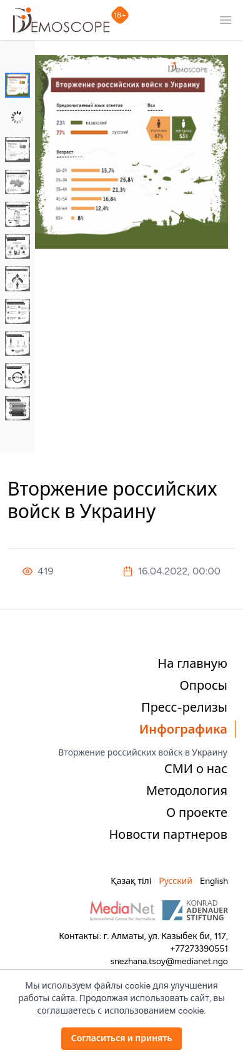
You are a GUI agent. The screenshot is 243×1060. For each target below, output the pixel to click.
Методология (186, 790)
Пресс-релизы (184, 707)
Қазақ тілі (131, 881)
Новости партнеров (168, 834)
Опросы (203, 685)
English (214, 881)
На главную (192, 663)
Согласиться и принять (121, 1038)
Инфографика (183, 729)
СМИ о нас (195, 768)
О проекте (196, 812)
